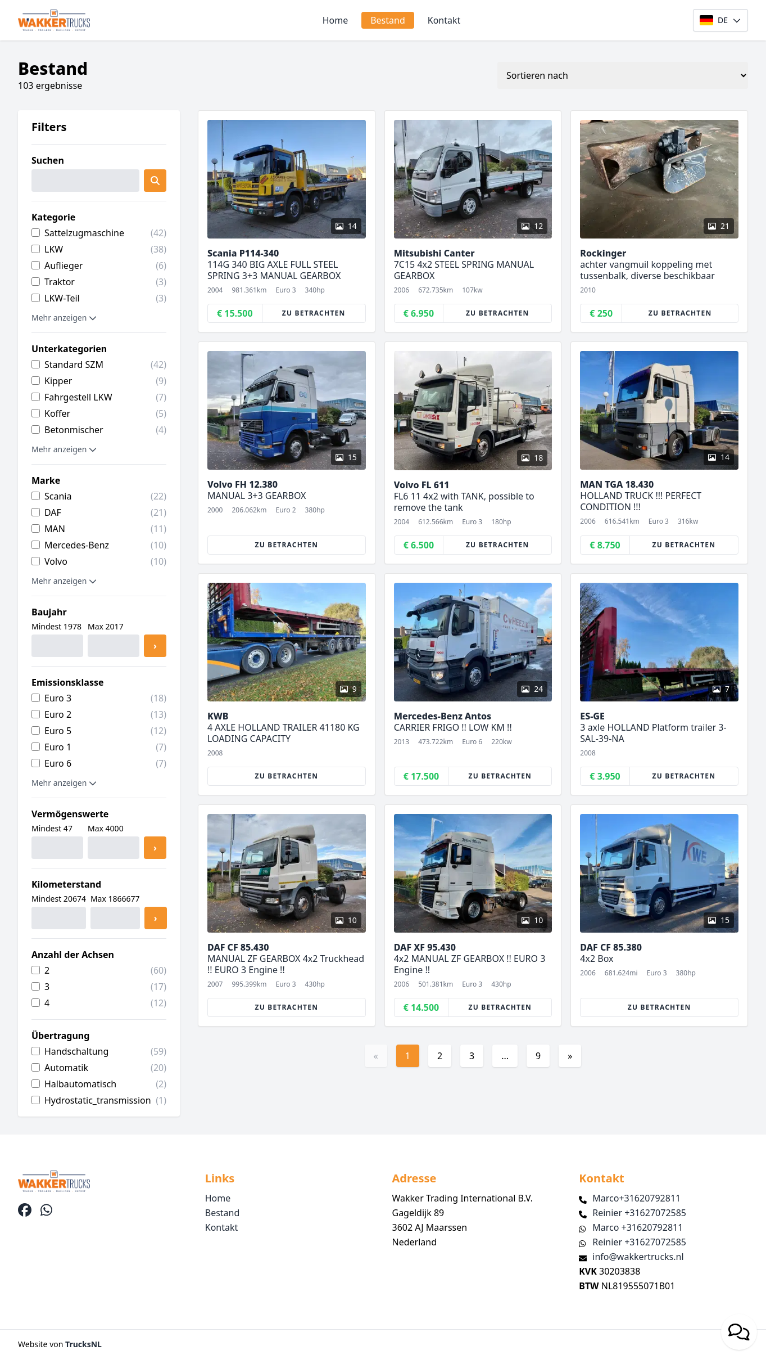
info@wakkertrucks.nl (637, 1256)
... (505, 1056)
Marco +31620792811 (637, 1227)
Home (335, 20)
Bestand (387, 20)
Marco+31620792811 (636, 1198)
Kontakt (444, 20)
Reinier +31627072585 (639, 1213)
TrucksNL (83, 1344)
